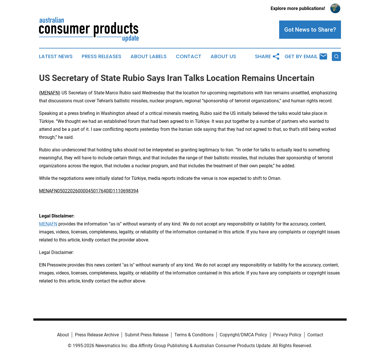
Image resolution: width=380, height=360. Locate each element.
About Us (223, 56)
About (63, 334)
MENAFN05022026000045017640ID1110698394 (88, 191)
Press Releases (101, 56)
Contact (188, 56)
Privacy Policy (287, 334)
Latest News (56, 56)
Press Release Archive (97, 334)
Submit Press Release (146, 334)
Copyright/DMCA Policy (243, 334)
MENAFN (49, 92)
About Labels (148, 56)
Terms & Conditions (194, 334)
